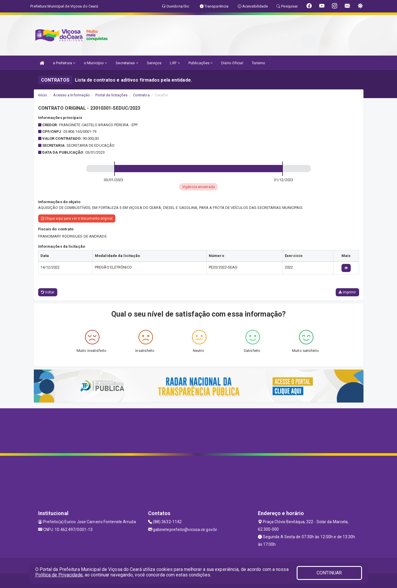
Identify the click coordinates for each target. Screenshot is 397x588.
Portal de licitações (111, 95)
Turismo (258, 63)
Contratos (141, 95)
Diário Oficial (232, 63)
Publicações (201, 63)
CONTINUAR (329, 573)
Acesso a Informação (71, 95)
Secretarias (127, 63)
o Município (95, 63)
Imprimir (347, 292)
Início (42, 95)
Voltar (48, 292)
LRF (175, 63)
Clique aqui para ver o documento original (76, 218)
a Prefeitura (64, 63)
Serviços (154, 63)
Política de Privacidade (59, 575)
